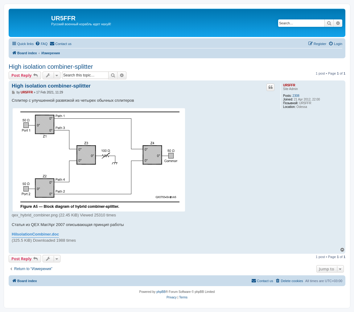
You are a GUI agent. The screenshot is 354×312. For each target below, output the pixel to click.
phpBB (161, 292)
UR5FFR (289, 85)
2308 (296, 95)
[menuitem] (41, 43)
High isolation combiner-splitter (51, 66)
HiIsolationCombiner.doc (35, 234)
